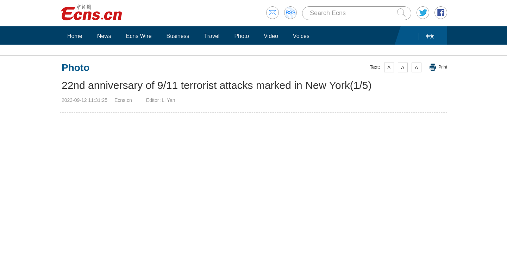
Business (178, 36)
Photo (241, 36)
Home (74, 36)
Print (442, 67)
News (104, 36)
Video (271, 36)
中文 (430, 36)
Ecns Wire (139, 36)
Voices (301, 36)
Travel (212, 36)
